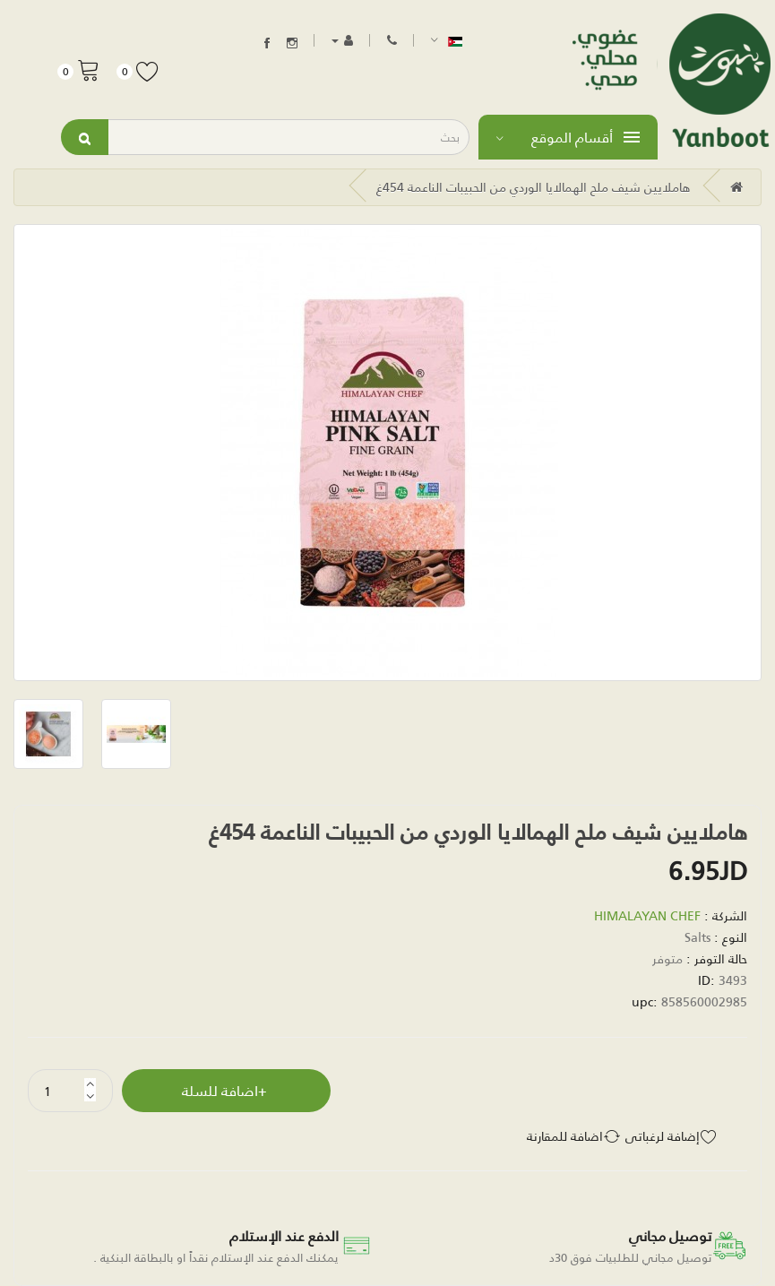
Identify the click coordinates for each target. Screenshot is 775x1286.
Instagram (292, 43)
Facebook (267, 43)
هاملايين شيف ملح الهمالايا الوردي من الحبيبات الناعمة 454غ (533, 187)
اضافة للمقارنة (565, 1136)
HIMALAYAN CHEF (647, 915)
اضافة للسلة (220, 1090)
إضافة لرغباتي (662, 1136)
